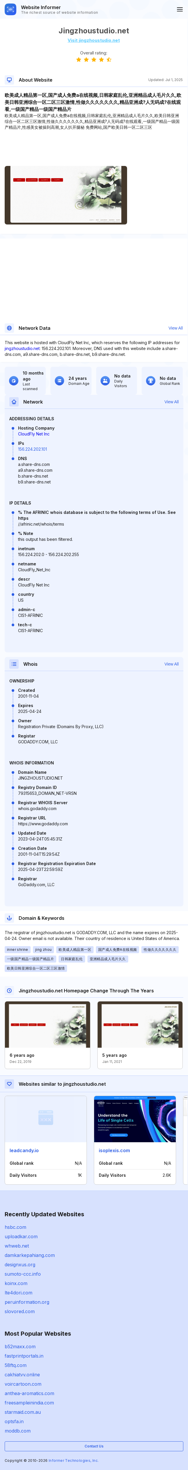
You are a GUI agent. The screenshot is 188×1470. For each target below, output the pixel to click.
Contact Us (94, 1446)
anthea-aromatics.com (29, 1393)
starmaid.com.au (23, 1412)
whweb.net (17, 1246)
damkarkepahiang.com (30, 1255)
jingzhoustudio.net (22, 348)
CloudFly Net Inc (34, 433)
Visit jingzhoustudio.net (94, 40)
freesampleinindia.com (29, 1403)
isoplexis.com (114, 1150)
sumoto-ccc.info (23, 1274)
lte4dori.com (18, 1293)
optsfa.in (14, 1421)
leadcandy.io (24, 1150)
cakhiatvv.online (22, 1375)
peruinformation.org (27, 1302)
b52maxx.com (20, 1346)
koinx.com (16, 1283)
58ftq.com (16, 1365)
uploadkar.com (21, 1236)
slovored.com (20, 1311)
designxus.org (20, 1264)
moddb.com (18, 1431)
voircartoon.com (23, 1384)
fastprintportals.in (24, 1356)
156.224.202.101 (32, 449)
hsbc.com (15, 1227)
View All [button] (175, 328)
